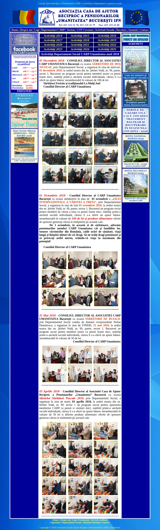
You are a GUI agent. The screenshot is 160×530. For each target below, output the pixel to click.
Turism (71, 29)
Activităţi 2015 (80, 35)
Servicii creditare (99, 520)
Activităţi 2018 (80, 40)
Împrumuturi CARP (53, 29)
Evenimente (84, 520)
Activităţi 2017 (53, 40)
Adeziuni (87, 522)
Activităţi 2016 (107, 35)
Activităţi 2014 (53, 35)
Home (56, 520)
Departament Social (71, 522)
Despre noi (26, 29)
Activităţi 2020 (53, 44)
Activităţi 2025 (107, 49)
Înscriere (121, 29)
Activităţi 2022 (107, 44)
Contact (143, 29)
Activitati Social (104, 29)
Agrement (55, 522)
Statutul (133, 29)
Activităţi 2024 (80, 49)
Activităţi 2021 (80, 44)
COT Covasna (85, 29)
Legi (36, 29)
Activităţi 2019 (107, 40)
